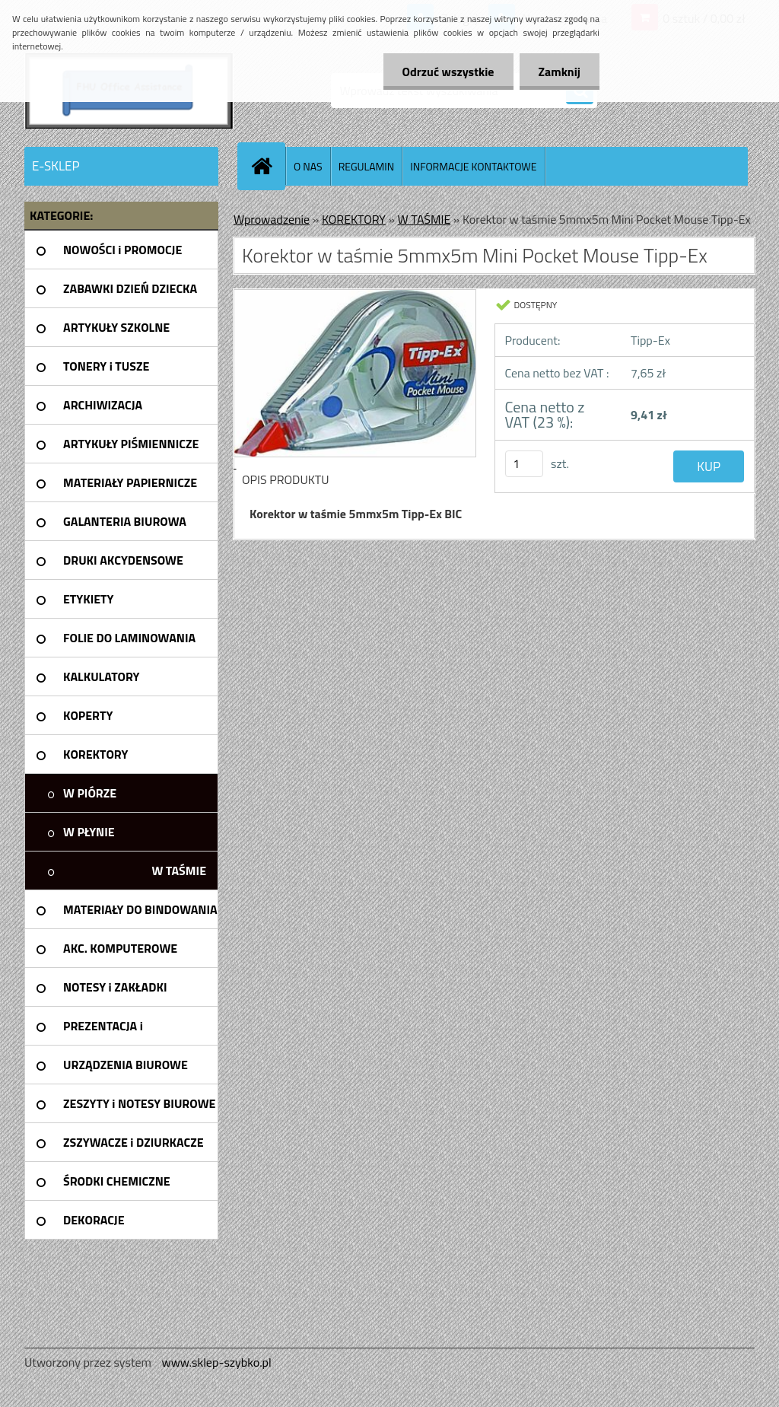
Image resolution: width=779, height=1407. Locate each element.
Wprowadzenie (272, 219)
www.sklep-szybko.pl (216, 1362)
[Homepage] (267, 166)
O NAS (308, 166)
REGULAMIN (367, 166)
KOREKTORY (354, 219)
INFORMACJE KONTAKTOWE (473, 166)
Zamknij (559, 71)
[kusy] (524, 463)
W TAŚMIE (424, 219)
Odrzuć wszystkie (448, 71)
